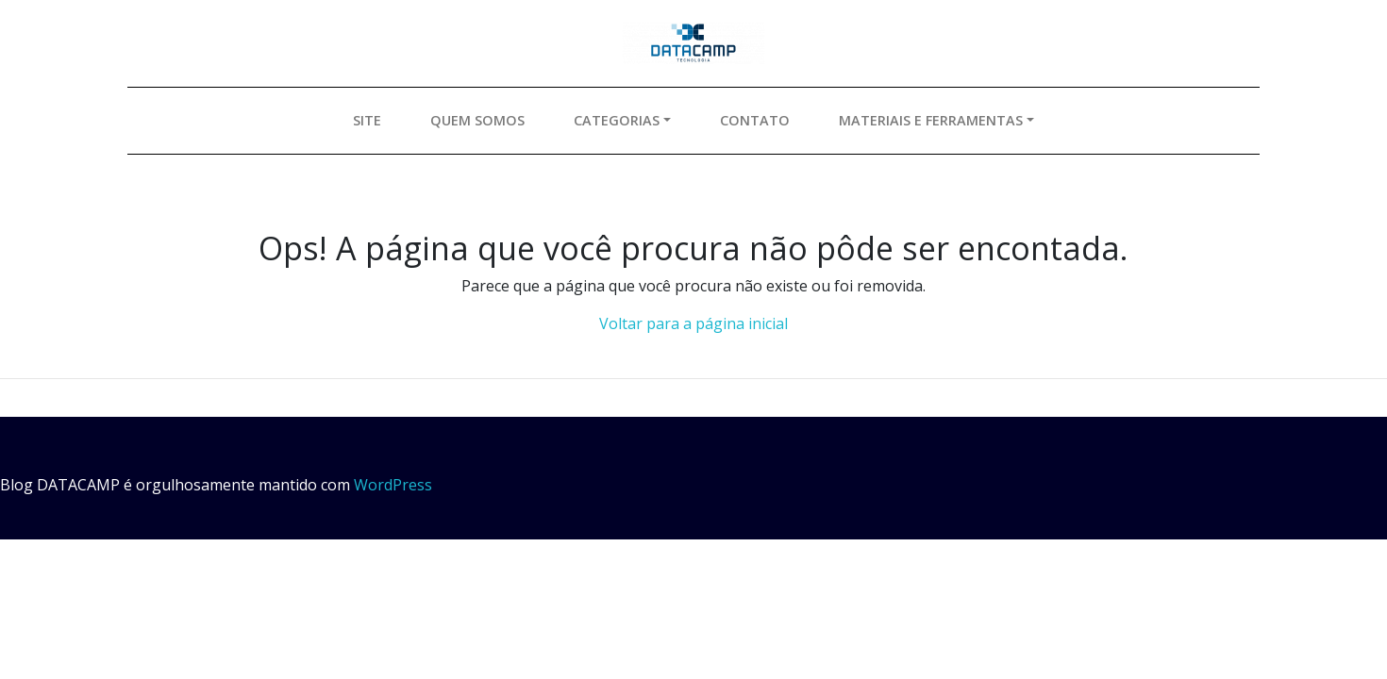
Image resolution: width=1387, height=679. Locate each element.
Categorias (617, 120)
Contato (755, 120)
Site (367, 120)
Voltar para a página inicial (693, 323)
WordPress (393, 484)
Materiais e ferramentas (931, 120)
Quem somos (477, 120)
